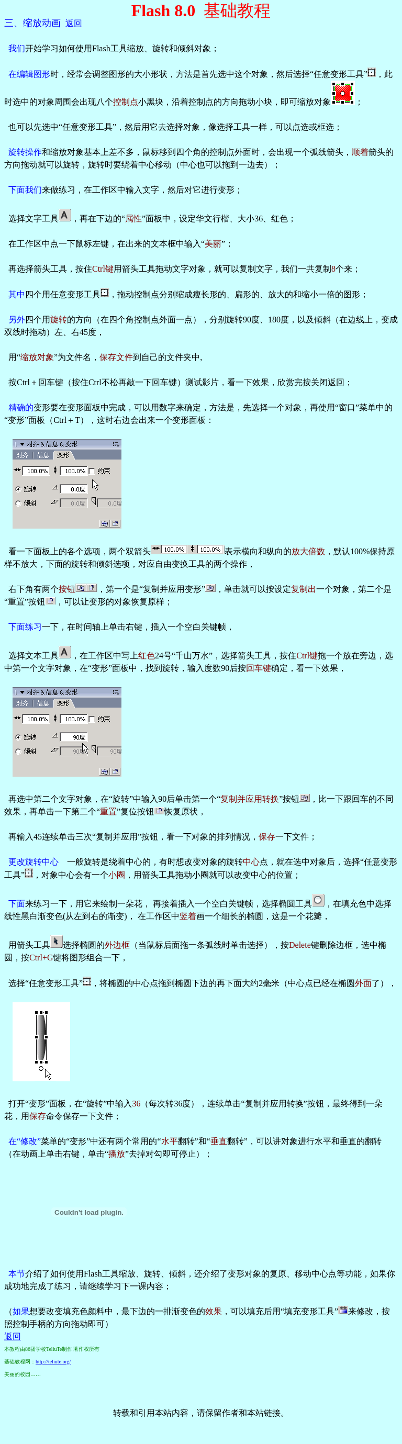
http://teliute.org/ (53, 1361)
